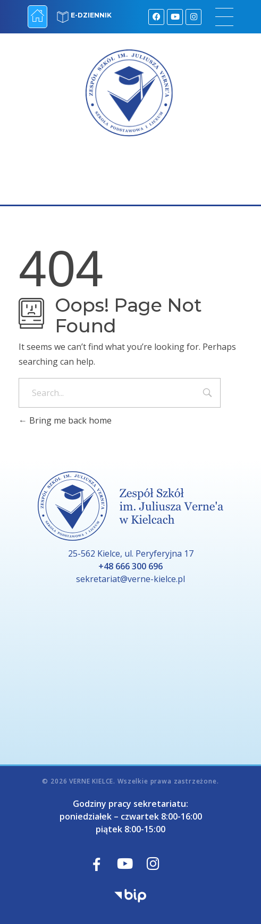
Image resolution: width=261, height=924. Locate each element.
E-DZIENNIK (91, 15)
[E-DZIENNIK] (63, 17)
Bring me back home (65, 420)
